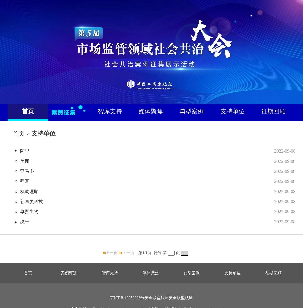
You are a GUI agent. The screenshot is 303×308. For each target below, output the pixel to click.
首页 (28, 111)
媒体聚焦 (151, 111)
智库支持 (110, 111)
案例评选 (69, 273)
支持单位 (232, 111)
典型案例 (192, 111)
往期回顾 (273, 111)
